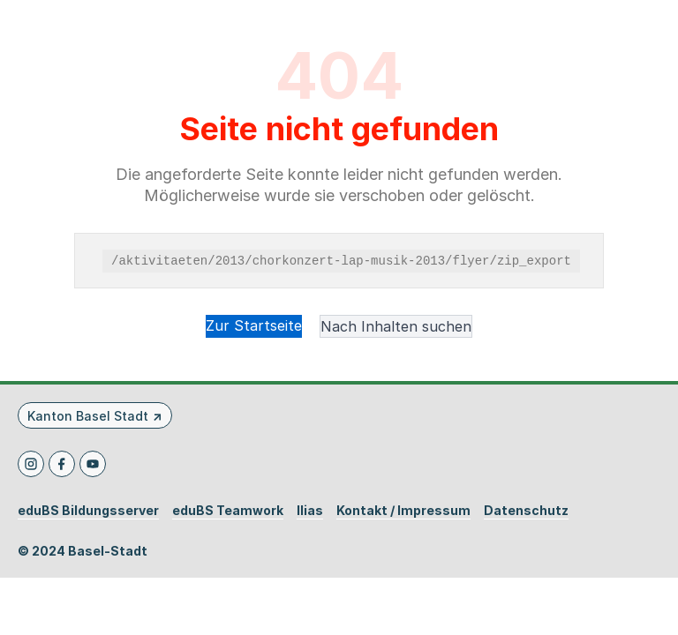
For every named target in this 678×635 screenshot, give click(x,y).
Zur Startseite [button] (254, 325)
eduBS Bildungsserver (88, 511)
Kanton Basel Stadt (87, 415)
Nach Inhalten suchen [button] (395, 326)
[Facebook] (62, 464)
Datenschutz (526, 511)
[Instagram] (31, 464)
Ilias (310, 511)
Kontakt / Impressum (403, 511)
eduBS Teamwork (227, 511)
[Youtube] (92, 464)
